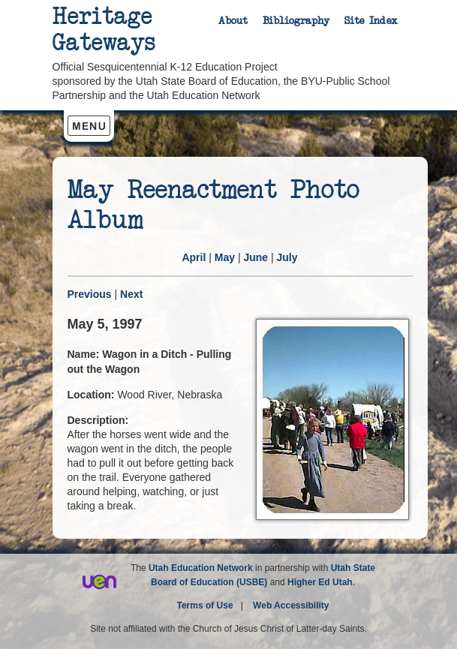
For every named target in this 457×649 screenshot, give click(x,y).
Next (131, 294)
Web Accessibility (291, 605)
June (255, 257)
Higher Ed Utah (320, 582)
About (233, 21)
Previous (90, 294)
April (194, 257)
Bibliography (296, 21)
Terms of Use (205, 605)
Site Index (371, 21)
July (287, 257)
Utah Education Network (201, 568)
